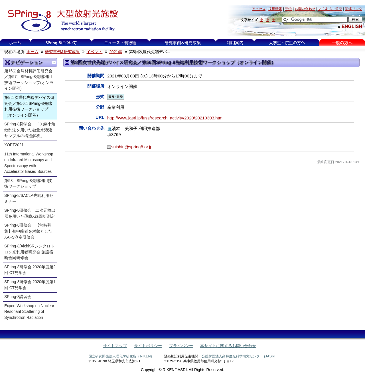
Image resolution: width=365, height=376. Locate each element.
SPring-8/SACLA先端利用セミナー (28, 198)
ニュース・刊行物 (120, 42)
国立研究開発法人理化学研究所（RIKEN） (121, 356)
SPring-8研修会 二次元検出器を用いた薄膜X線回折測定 (29, 213)
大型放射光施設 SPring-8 (61, 20)
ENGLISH (352, 26)
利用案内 (235, 42)
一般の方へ (342, 42)
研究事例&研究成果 (182, 42)
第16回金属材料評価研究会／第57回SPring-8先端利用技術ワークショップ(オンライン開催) (29, 80)
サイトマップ (115, 346)
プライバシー (181, 346)
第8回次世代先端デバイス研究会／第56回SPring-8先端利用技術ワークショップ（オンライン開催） (29, 106)
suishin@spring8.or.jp (132, 146)
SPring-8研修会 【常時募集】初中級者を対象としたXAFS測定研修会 (28, 231)
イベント (94, 52)
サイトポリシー (148, 346)
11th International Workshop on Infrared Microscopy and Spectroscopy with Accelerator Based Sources (28, 163)
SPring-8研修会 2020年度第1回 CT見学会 (29, 285)
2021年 (115, 52)
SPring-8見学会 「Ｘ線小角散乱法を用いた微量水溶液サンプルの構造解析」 (29, 130)
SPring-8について (61, 42)
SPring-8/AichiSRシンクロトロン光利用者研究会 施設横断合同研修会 (29, 252)
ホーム (15, 42)
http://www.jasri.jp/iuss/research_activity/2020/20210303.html (165, 117)
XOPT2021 (14, 145)
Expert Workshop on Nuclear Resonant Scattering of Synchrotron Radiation (29, 312)
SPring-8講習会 (17, 297)
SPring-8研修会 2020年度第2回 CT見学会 (29, 270)
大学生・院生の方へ (286, 42)
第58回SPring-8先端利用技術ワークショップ (28, 184)
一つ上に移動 (54, 62)
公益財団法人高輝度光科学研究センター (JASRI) (239, 356)
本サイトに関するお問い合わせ (228, 346)
